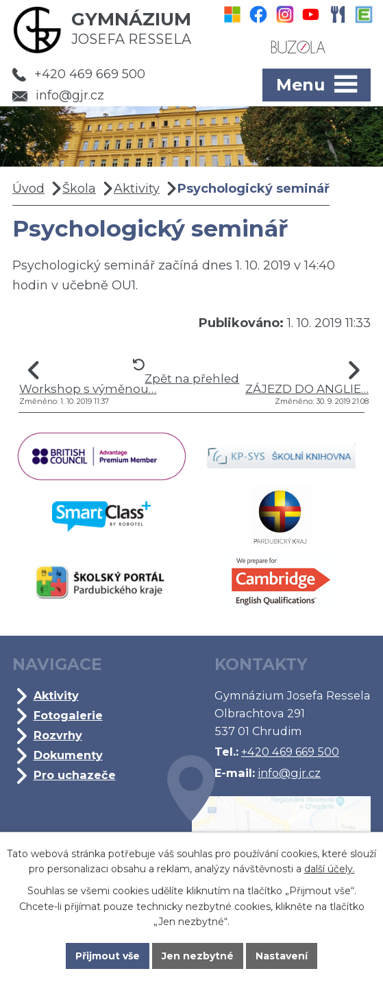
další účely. (329, 869)
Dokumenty (68, 755)
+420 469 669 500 (78, 74)
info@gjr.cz (58, 95)
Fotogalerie (68, 715)
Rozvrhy (58, 735)
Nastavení (282, 956)
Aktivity (137, 188)
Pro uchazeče (75, 775)
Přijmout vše (107, 956)
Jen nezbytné (198, 956)
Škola (79, 188)
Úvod (28, 188)
